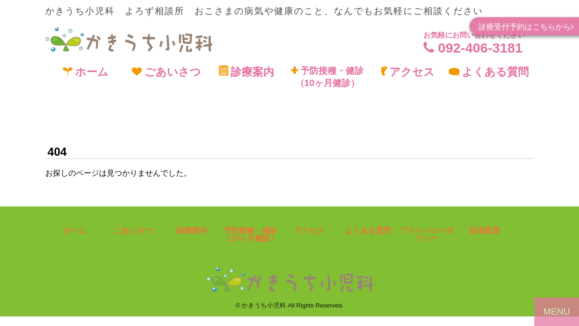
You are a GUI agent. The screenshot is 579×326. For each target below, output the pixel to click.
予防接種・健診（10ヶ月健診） (327, 77)
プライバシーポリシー (426, 234)
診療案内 (246, 71)
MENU (556, 311)
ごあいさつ (166, 72)
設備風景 (485, 230)
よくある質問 (488, 72)
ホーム (85, 72)
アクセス (408, 72)
